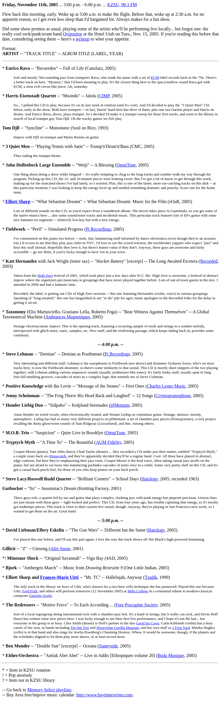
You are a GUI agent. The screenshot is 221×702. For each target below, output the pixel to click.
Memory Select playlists (49, 689)
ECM (155, 77)
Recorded (208, 261)
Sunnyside (108, 646)
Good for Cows (147, 623)
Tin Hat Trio (79, 628)
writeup (83, 39)
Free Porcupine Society (136, 604)
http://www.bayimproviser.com (104, 694)
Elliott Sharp (17, 201)
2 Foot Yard (181, 628)
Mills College (137, 591)
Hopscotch (58, 456)
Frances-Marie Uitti (59, 577)
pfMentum (120, 405)
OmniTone (126, 165)
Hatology (149, 478)
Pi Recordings (98, 229)
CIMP (104, 95)
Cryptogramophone (173, 395)
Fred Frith (29, 591)
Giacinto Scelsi (40, 595)
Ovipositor (72, 34)
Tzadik (151, 577)
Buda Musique (171, 655)
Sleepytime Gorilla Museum (117, 628)
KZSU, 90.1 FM (122, 4)
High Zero (45, 275)
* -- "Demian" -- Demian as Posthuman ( (53, 354)
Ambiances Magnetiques (67, 316)
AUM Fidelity (108, 442)
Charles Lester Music (166, 386)
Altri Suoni (60, 548)
